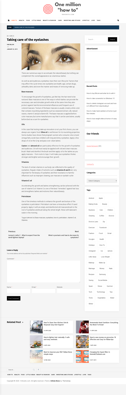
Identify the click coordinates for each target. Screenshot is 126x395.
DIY (8, 36)
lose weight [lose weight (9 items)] (105, 257)
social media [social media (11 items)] (102, 280)
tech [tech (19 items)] (90, 292)
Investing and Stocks (72, 20)
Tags (98, 20)
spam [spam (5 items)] (91, 286)
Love (93, 20)
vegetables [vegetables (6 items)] (101, 298)
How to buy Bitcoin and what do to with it (101, 93)
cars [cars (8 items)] (101, 210)
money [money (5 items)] (102, 268)
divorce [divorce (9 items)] (111, 216)
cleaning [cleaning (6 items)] (91, 216)
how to (56, 218)
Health (21, 20)
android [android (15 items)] (91, 198)
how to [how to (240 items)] (102, 245)
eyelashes (49, 218)
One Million (10, 44)
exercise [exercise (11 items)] (92, 227)
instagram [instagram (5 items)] (92, 251)
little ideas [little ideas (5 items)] (92, 257)
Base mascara (40, 218)
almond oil (30, 218)
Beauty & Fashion (49, 20)
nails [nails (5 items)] (110, 268)
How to (14, 20)
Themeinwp (66, 381)
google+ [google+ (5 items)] (92, 239)
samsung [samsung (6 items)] (102, 274)
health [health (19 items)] (102, 239)
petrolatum (63, 218)
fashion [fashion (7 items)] (91, 233)
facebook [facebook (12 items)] (103, 227)
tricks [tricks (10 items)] (91, 298)
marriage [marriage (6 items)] (92, 268)
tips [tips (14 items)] (111, 292)
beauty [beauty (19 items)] (104, 204)
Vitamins (24, 220)
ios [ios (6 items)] (102, 251)
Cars (60, 20)
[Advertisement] (102, 67)
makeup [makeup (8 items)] (91, 263)
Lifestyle (85, 20)
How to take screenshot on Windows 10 (100, 98)
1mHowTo (90, 164)
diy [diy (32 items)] (104, 222)
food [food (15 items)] (101, 233)
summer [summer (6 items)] (110, 286)
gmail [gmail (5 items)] (109, 233)
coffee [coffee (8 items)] (101, 216)
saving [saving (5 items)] (91, 280)
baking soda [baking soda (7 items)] (93, 204)
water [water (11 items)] (112, 298)
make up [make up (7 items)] (102, 263)
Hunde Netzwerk (92, 146)
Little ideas (36, 20)
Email (34, 287)
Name (9, 287)
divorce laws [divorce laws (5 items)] (93, 222)
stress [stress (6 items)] (100, 286)
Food (28, 20)
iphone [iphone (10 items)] (110, 251)
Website (59, 287)
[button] (118, 20)
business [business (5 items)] (92, 210)
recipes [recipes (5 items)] (91, 274)
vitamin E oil (72, 218)
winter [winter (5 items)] (91, 304)
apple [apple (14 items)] (101, 198)
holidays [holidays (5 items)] (92, 245)
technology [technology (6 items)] (101, 292)
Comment (11, 259)
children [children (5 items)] (110, 210)
